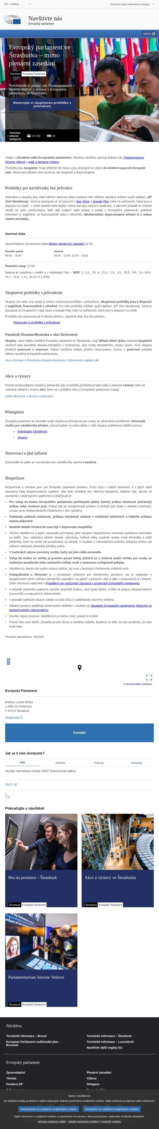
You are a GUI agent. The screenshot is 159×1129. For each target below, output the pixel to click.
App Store (82, 201)
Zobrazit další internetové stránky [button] (130, 4)
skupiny (22, 437)
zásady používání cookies (83, 1121)
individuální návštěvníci (32, 431)
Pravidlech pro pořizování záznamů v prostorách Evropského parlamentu (92, 583)
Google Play (101, 201)
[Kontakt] (79, 732)
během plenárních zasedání (66, 243)
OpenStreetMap (133, 684)
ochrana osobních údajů (52, 1121)
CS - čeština (11, 4)
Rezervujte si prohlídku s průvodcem (36, 322)
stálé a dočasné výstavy (43, 162)
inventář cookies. (111, 1121)
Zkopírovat (12, 717)
